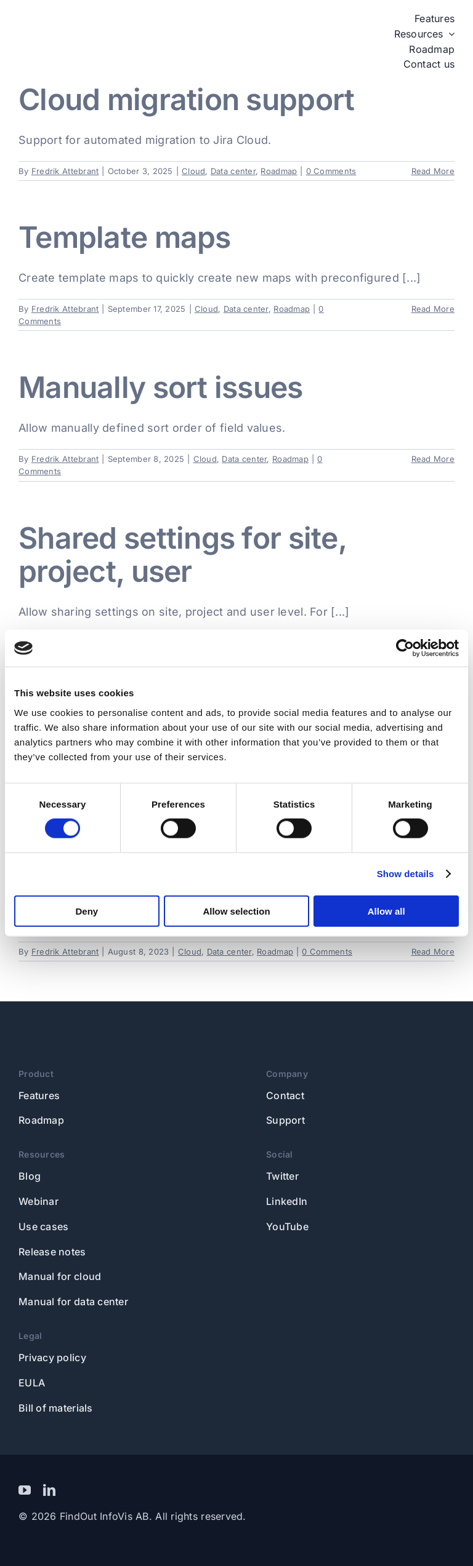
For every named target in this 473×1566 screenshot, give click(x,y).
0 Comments (331, 171)
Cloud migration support (186, 99)
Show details (405, 873)
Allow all (386, 910)
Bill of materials (55, 1408)
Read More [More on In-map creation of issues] (433, 951)
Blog (29, 1176)
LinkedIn (286, 1201)
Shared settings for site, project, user (182, 554)
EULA (31, 1383)
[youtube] (24, 1490)
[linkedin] (49, 1490)
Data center (233, 171)
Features (39, 1095)
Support (285, 1120)
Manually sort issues (160, 387)
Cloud (193, 171)
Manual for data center (73, 1301)
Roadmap (279, 171)
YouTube (287, 1226)
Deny (86, 910)
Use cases (43, 1226)
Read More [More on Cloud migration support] (433, 171)
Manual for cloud (59, 1276)
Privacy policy (52, 1357)
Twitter (282, 1176)
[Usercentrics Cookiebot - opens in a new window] (405, 648)
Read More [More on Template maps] (433, 309)
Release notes (52, 1252)
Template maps (124, 237)
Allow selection (236, 910)
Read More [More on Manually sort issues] (433, 459)
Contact (285, 1095)
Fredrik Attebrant (65, 171)
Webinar (38, 1201)
